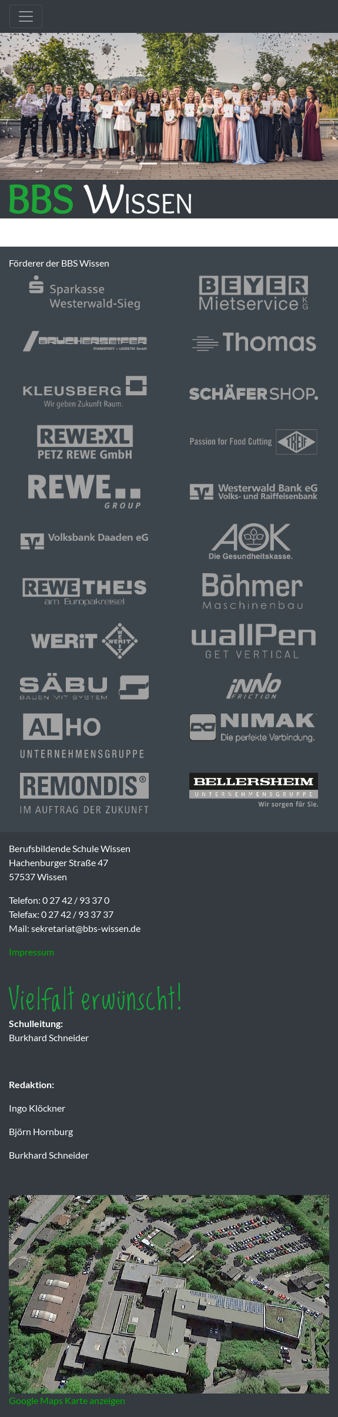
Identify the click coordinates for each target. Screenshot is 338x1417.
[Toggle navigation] (25, 16)
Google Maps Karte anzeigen (67, 1400)
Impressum (31, 951)
